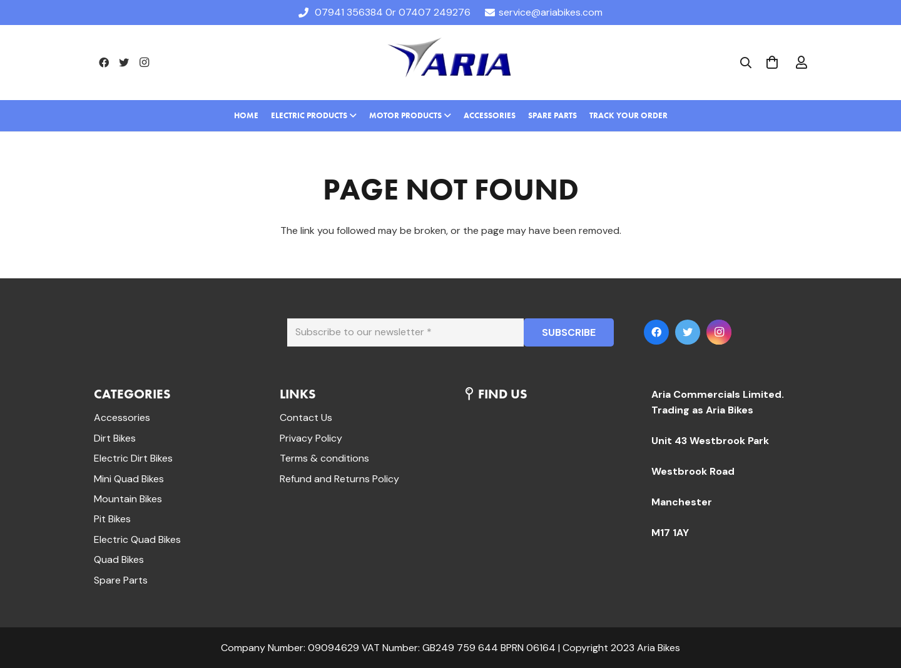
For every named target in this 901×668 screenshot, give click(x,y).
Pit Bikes (112, 518)
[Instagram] (144, 63)
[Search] (745, 63)
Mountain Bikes (128, 498)
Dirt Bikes (115, 438)
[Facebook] (104, 63)
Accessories (122, 417)
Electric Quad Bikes (137, 539)
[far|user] (801, 62)
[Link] (450, 62)
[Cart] (772, 62)
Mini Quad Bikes (129, 478)
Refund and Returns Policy (339, 478)
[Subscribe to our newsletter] (405, 332)
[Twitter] (124, 63)
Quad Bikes (119, 559)
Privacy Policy (311, 438)
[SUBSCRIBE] (569, 332)
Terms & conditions (324, 458)
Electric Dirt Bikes (133, 458)
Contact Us (306, 417)
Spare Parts (121, 580)
